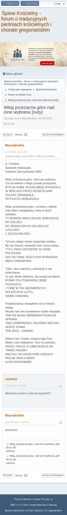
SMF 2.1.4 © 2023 (19, 505)
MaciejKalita (14, 145)
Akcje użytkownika (53, 135)
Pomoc (17, 499)
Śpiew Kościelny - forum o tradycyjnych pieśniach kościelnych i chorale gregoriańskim (26, 21)
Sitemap (53, 505)
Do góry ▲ (47, 499)
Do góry (7, 475)
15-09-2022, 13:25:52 (15, 385)
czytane (11, 379)
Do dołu (7, 135)
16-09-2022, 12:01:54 (18, 422)
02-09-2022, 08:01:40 (15, 152)
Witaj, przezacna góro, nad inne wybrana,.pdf (32, 444)
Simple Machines (38, 505)
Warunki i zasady (31, 499)
